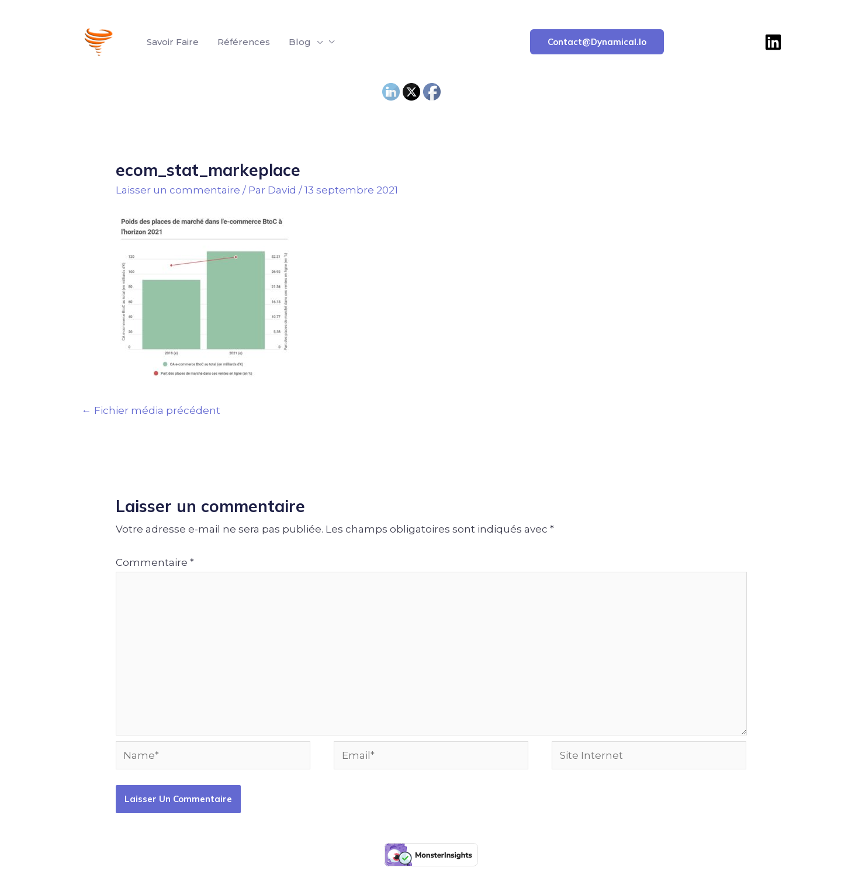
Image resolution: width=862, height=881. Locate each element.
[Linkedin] (773, 42)
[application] (317, 42)
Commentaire (155, 562)
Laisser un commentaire (178, 190)
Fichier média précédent (151, 410)
